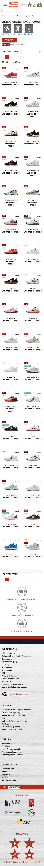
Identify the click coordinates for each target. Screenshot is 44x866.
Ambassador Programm (11, 752)
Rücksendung (7, 667)
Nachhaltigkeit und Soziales (12, 755)
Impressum (6, 681)
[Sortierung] (22, 51)
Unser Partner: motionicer (12, 749)
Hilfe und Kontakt (8, 653)
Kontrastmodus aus (20, 694)
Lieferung (5, 664)
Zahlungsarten (7, 659)
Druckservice (7, 718)
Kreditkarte (6, 774)
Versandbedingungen (10, 662)
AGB (3, 673)
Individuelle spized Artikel (12, 729)
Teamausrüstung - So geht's (13, 712)
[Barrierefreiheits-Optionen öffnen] (5, 694)
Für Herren (18, 34)
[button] (5, 4)
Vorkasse (5, 777)
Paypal (4, 771)
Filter (9, 40)
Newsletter (6, 743)
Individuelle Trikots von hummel (14, 721)
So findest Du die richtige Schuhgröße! (17, 656)
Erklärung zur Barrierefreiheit (13, 684)
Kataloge (5, 724)
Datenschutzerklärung (10, 679)
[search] (22, 10)
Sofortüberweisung (9, 780)
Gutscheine (6, 746)
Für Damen (7, 34)
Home (4, 16)
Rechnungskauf (8, 769)
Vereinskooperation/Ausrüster (13, 715)
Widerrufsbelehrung (9, 676)
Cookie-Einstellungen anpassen (14, 687)
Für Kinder (29, 34)
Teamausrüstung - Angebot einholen (16, 710)
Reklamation (7, 670)
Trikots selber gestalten (11, 727)
